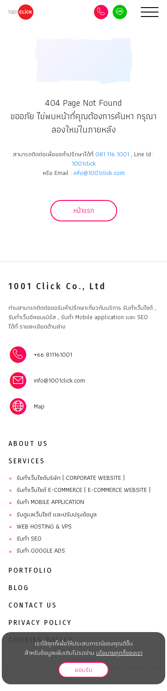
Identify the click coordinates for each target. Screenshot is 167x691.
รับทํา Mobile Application (46, 502)
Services (26, 461)
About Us (28, 443)
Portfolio (30, 570)
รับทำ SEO (24, 539)
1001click (84, 163)
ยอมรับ (83, 669)
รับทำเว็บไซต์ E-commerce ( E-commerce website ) (79, 490)
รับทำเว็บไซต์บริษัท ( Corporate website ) (66, 478)
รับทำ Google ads (36, 551)
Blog (18, 587)
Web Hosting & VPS (40, 527)
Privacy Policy (40, 622)
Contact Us (32, 605)
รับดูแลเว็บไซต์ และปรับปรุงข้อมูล (52, 515)
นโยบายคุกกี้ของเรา (119, 653)
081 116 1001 (112, 154)
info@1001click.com (99, 173)
